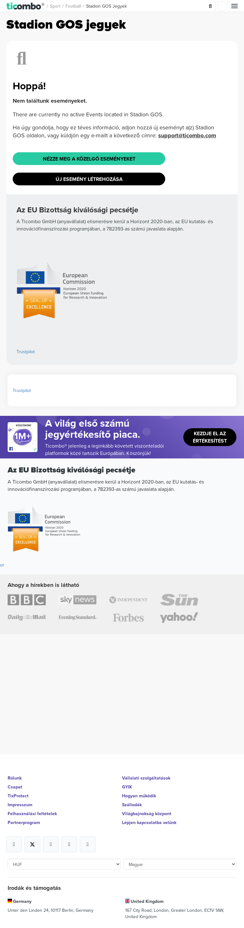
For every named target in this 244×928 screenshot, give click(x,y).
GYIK (127, 787)
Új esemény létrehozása (89, 179)
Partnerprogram (24, 822)
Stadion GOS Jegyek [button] (106, 6)
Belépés (222, 6)
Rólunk (15, 778)
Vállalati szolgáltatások (146, 778)
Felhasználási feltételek (32, 813)
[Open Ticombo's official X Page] (32, 844)
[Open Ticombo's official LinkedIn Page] (88, 844)
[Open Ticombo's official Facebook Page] (23, 449)
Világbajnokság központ (146, 813)
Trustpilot (26, 351)
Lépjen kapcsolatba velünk (149, 822)
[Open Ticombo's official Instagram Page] (51, 844)
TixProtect (18, 796)
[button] (25, 6)
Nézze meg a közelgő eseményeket (89, 158)
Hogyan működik (139, 796)
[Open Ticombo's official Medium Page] (69, 844)
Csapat (15, 787)
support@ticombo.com (187, 135)
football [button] (73, 6)
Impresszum (20, 804)
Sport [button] (55, 6)
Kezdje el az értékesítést (210, 437)
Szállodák (132, 804)
